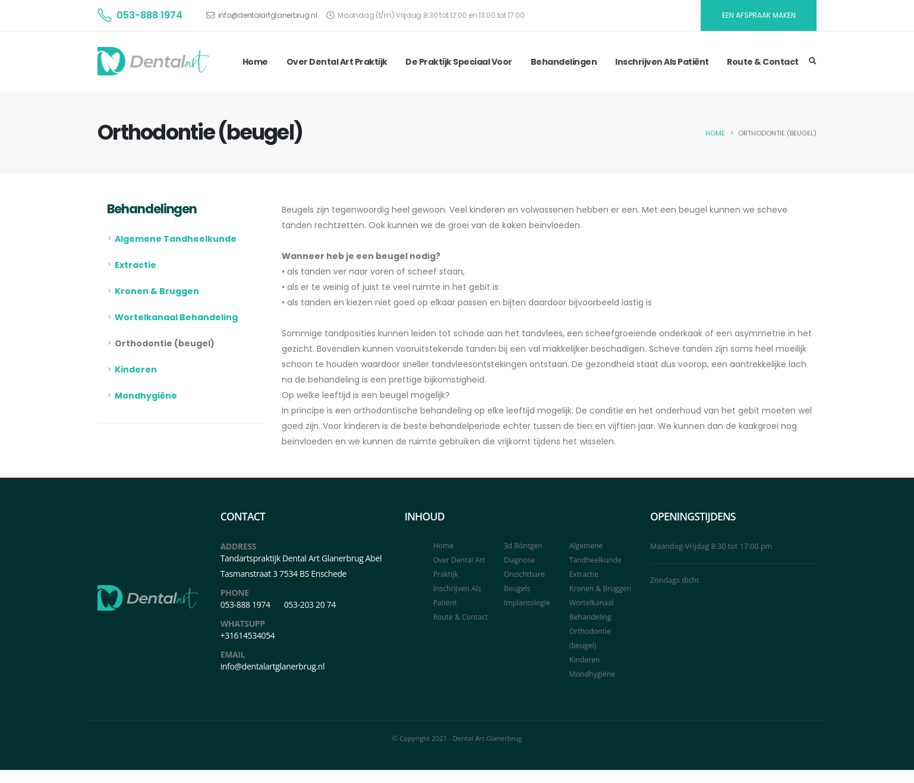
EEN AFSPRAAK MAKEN (759, 15)
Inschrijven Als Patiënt (662, 62)
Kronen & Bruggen (157, 291)
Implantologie (528, 603)
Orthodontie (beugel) (165, 343)
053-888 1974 (149, 15)
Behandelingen (564, 62)
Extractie (135, 265)
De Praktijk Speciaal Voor (458, 62)
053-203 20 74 (310, 604)
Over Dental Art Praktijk (336, 62)
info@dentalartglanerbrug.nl (267, 15)
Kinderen (136, 369)
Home (255, 62)
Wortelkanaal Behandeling (176, 317)
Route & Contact (763, 62)
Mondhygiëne (146, 396)
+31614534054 (247, 635)
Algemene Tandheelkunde (176, 239)
